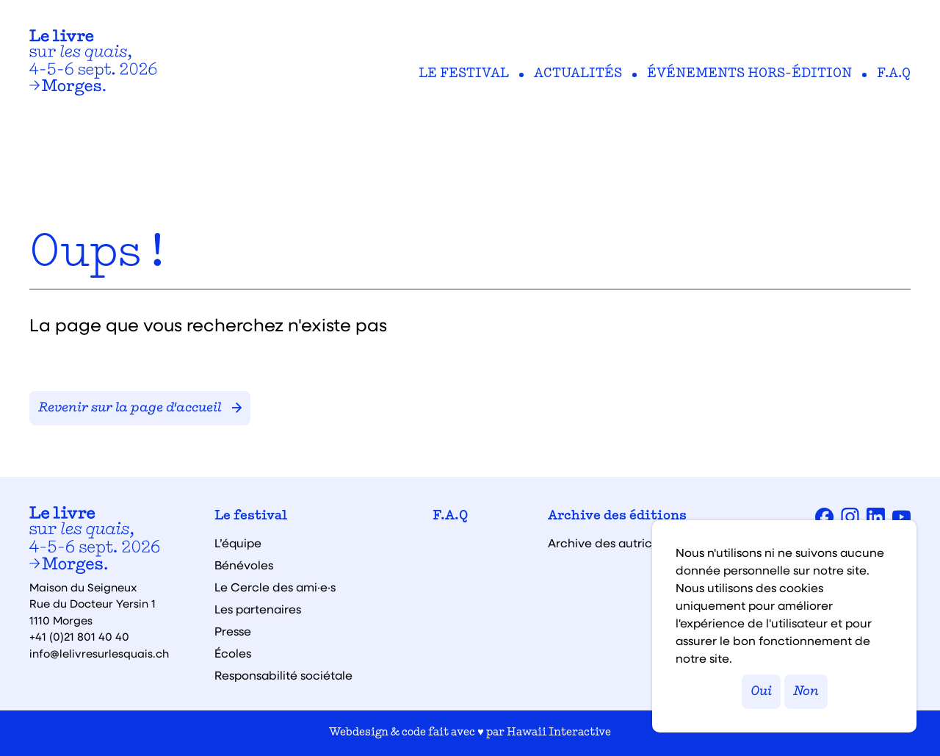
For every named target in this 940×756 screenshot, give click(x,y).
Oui (761, 692)
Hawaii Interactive (559, 732)
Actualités (578, 74)
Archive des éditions (617, 516)
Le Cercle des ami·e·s (275, 587)
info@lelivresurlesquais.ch (99, 653)
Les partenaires (257, 609)
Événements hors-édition (749, 74)
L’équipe (237, 543)
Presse (232, 631)
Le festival (464, 74)
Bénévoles (243, 565)
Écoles (232, 653)
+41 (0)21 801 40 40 (79, 636)
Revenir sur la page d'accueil (140, 408)
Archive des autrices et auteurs (637, 543)
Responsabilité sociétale (283, 675)
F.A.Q (894, 74)
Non (806, 692)
